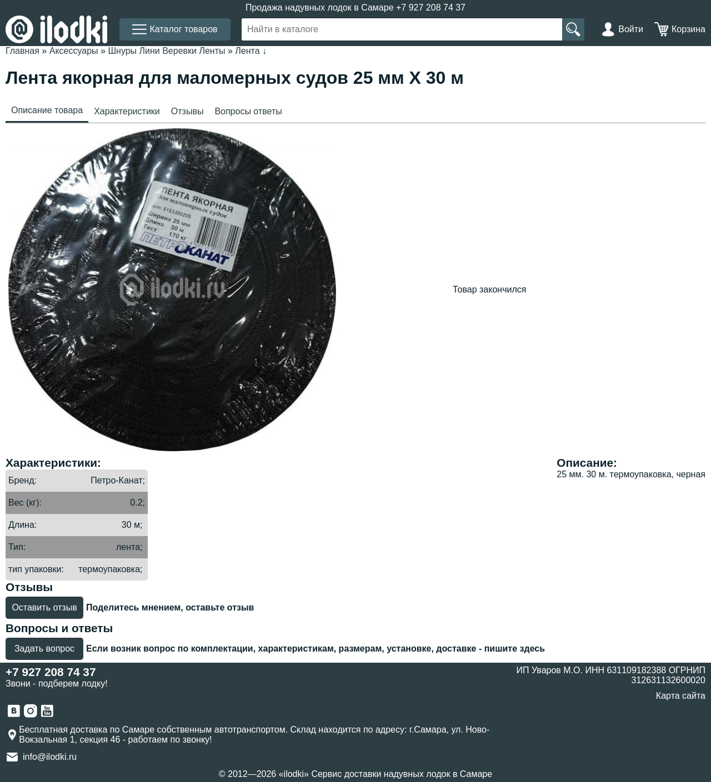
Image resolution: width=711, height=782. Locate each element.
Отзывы (187, 111)
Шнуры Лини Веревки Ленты (166, 51)
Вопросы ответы (248, 111)
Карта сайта (680, 695)
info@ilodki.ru (50, 756)
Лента (247, 51)
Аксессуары (73, 51)
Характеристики (127, 111)
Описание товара (47, 110)
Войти (630, 29)
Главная (22, 51)
